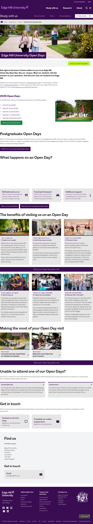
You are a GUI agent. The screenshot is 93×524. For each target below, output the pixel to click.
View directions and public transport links (34, 206)
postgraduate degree (11, 85)
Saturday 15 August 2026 (11, 111)
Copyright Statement (84, 521)
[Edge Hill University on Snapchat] (4, 512)
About (79, 8)
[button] (84, 516)
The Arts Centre (43, 497)
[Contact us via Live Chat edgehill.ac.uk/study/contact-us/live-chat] (15, 421)
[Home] (14, 8)
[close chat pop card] (89, 515)
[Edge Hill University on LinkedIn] (8, 512)
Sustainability (42, 508)
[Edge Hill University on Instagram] (7, 509)
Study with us (52, 8)
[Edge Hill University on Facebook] (3, 509)
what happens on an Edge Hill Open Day (24, 87)
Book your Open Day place (79, 63)
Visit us (52, 16)
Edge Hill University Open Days (32, 22)
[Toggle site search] (86, 8)
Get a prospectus (65, 16)
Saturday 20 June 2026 (10, 108)
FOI (39, 521)
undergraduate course (33, 83)
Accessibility (51, 521)
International (24, 495)
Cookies (34, 521)
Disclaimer (22, 521)
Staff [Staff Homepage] (89, 2)
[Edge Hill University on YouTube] (11, 509)
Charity (44, 521)
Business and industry (26, 506)
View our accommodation (9, 206)
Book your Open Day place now (46, 269)
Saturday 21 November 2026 (12, 118)
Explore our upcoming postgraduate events (15, 149)
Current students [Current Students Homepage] (79, 2)
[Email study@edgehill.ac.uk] (24, 474)
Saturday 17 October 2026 (11, 115)
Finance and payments (45, 501)
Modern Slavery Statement (70, 521)
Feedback (58, 521)
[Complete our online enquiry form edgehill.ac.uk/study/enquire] (46, 421)
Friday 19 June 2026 (9, 105)
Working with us (43, 510)
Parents (23, 497)
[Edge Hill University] (8, 496)
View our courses (39, 16)
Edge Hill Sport (43, 499)
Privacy (29, 521)
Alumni (22, 499)
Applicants (23, 504)
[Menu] (90, 8)
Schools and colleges (26, 502)
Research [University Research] (67, 8)
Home (5, 22)
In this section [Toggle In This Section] (84, 16)
